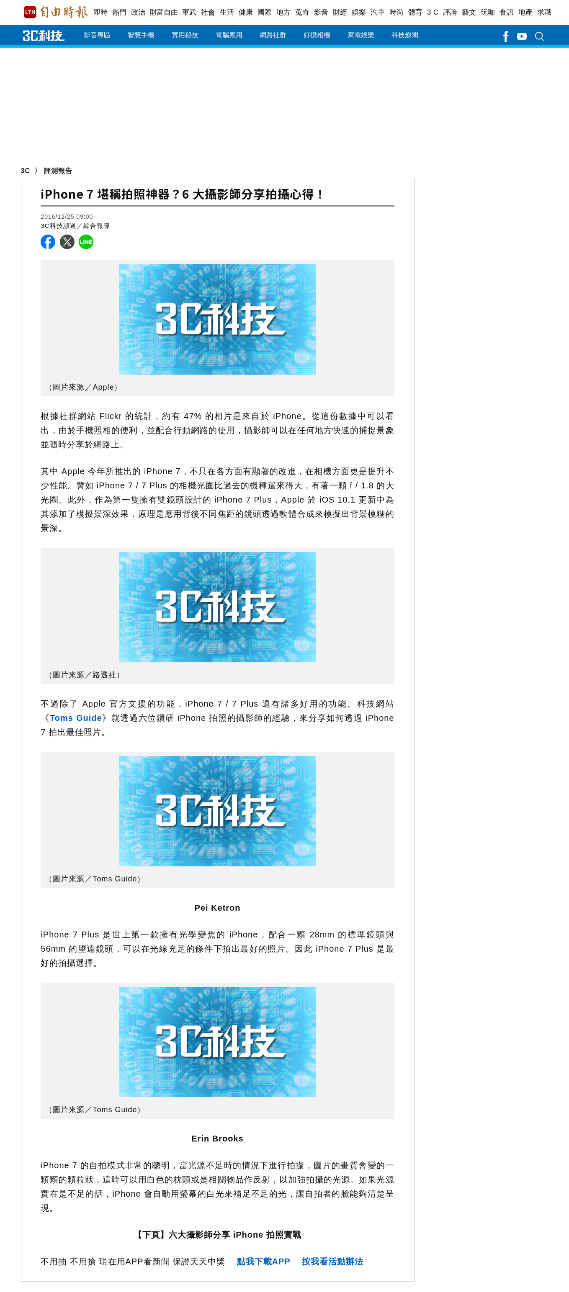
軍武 (189, 12)
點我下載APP (264, 1261)
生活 (227, 12)
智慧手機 (141, 34)
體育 (415, 12)
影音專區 (97, 34)
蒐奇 (302, 12)
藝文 (469, 12)
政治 (138, 12)
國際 (264, 12)
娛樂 (359, 12)
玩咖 (488, 12)
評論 (450, 12)
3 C (433, 12)
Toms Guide (76, 718)
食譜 (506, 12)
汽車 (378, 12)
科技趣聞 (404, 34)
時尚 (396, 12)
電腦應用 (229, 34)
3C (25, 170)
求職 (544, 12)
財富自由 (164, 12)
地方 (283, 12)
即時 (100, 12)
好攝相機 (317, 34)
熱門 (119, 12)
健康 (246, 12)
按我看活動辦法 (332, 1261)
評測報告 (58, 170)
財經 (340, 12)
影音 (321, 12)
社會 (208, 12)
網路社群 (273, 34)
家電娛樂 (361, 34)
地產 (525, 12)
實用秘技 (185, 34)
